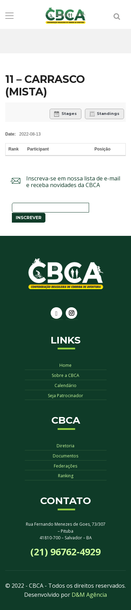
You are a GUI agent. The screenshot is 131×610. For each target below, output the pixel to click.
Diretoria (65, 446)
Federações (65, 466)
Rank (14, 149)
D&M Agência (89, 595)
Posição (102, 149)
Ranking (65, 476)
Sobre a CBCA (65, 375)
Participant (38, 149)
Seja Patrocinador (65, 396)
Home (65, 365)
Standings (104, 114)
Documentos (65, 456)
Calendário (65, 385)
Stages (65, 114)
